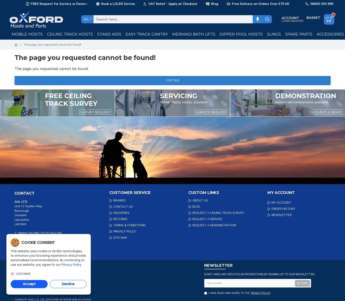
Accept (29, 284)
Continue (173, 80)
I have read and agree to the (237, 293)
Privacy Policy (72, 264)
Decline (68, 284)
